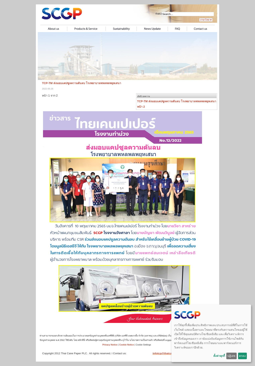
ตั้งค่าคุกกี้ (219, 355)
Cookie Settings (143, 344)
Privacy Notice (110, 344)
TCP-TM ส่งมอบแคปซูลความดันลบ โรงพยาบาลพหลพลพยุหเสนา (176, 101)
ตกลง (242, 355)
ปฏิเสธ (231, 355)
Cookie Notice (126, 344)
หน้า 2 (141, 106)
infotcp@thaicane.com (167, 353)
